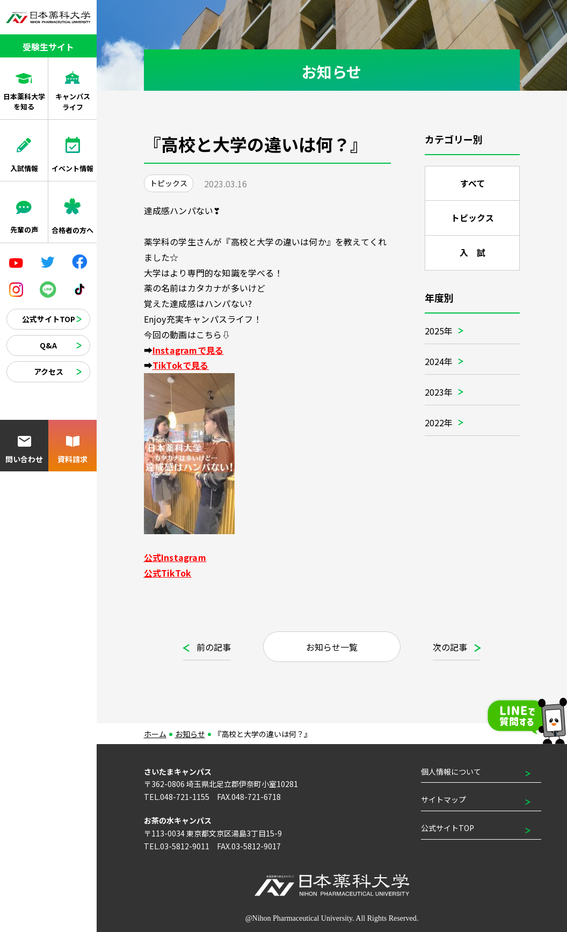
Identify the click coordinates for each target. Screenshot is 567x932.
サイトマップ (443, 799)
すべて (472, 184)
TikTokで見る (180, 365)
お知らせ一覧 (332, 646)
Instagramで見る (187, 350)
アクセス (48, 371)
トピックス (472, 219)
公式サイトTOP (48, 319)
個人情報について (451, 771)
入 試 (472, 255)
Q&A (48, 345)
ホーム (155, 734)
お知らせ (190, 734)
